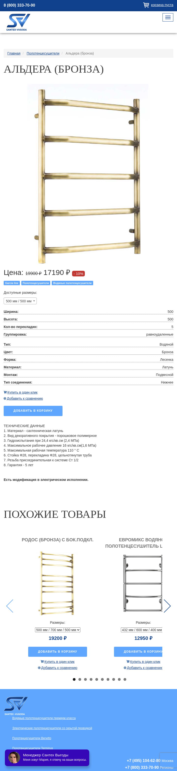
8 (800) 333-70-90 (19, 5)
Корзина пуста (162, 5)
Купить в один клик (22, 392)
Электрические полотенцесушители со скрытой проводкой (52, 728)
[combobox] (20, 300)
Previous (9, 606)
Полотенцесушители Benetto (31, 738)
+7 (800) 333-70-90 (142, 767)
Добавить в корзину (33, 410)
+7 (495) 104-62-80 (143, 761)
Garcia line (11, 283)
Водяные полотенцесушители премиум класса (44, 718)
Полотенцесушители (36, 283)
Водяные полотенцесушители (72, 283)
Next (167, 606)
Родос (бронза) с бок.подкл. (57, 539)
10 (125, 679)
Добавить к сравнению (25, 398)
